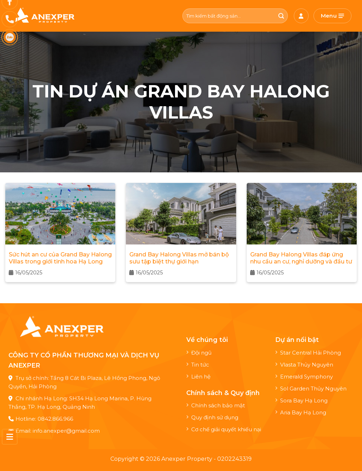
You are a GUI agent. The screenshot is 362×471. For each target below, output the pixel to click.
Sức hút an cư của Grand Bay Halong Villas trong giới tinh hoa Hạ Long (60, 258)
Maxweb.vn (27, 464)
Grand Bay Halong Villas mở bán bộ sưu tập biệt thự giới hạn (179, 258)
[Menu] (332, 15)
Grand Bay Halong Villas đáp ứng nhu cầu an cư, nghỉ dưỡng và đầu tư (301, 258)
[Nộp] (281, 15)
